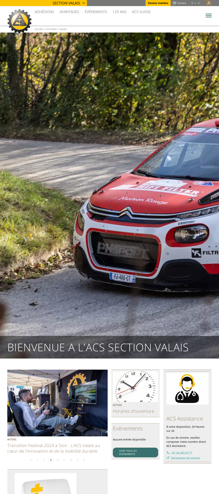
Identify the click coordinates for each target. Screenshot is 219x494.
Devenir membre (152, 3)
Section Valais (66, 2)
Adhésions (44, 11)
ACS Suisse (141, 11)
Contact (175, 3)
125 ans (120, 11)
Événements (96, 11)
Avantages (69, 11)
